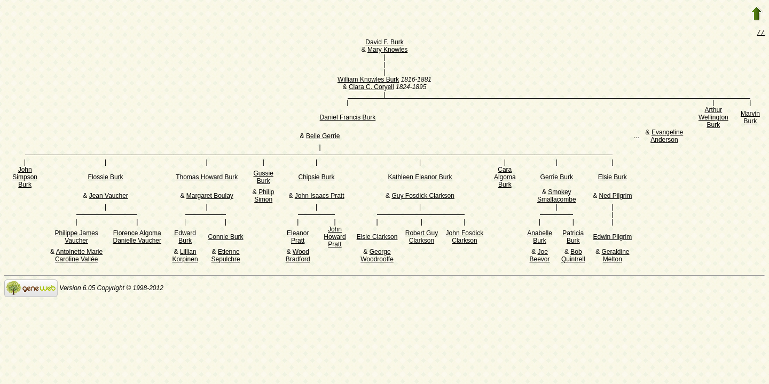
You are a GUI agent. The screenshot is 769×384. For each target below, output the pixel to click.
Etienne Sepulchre (225, 256)
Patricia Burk (573, 237)
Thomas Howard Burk (207, 178)
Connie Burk (226, 238)
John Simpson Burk (24, 178)
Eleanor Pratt (298, 237)
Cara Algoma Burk (505, 178)
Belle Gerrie (323, 137)
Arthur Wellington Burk (713, 118)
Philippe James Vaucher (76, 237)
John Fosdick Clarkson (465, 237)
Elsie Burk (612, 178)
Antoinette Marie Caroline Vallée (79, 256)
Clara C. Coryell (371, 88)
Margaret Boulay (209, 197)
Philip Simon (264, 196)
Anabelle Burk (539, 237)
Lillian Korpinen (185, 256)
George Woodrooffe (377, 256)
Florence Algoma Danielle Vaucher (137, 237)
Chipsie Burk (317, 178)
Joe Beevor (539, 256)
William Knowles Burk (368, 80)
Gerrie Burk (556, 178)
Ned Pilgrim (615, 197)
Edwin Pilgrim (612, 238)
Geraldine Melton (615, 256)
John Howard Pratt (335, 238)
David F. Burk (384, 43)
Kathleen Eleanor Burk (420, 178)
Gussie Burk (263, 178)
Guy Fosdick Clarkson (422, 197)
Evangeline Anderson (666, 137)
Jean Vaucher (108, 197)
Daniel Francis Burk (348, 118)
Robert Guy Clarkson (421, 237)
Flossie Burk (105, 178)
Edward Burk (185, 237)
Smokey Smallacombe (556, 196)
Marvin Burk (750, 118)
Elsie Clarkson (377, 238)
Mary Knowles (387, 50)
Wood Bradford (298, 256)
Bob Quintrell (573, 256)
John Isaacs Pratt (319, 197)
